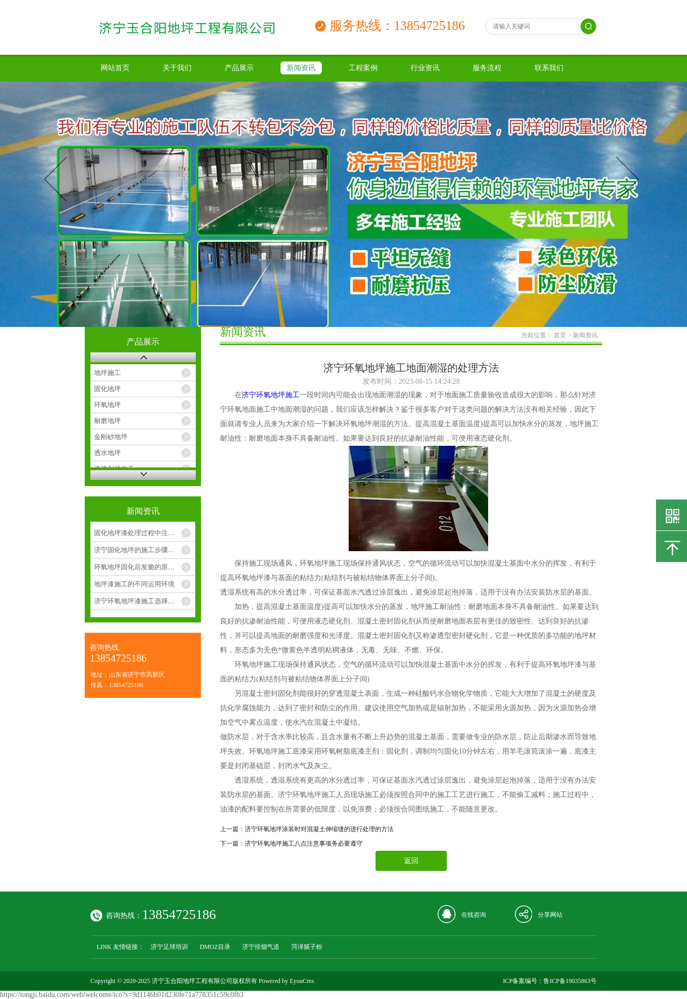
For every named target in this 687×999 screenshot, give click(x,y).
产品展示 (239, 68)
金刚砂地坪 (111, 437)
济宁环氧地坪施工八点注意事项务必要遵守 (304, 843)
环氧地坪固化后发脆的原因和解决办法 (144, 567)
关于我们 (177, 68)
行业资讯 (425, 68)
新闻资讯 (301, 68)
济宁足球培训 (169, 946)
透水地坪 (107, 453)
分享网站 (550, 914)
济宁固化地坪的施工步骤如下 (137, 550)
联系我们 (549, 68)
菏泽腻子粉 (306, 946)
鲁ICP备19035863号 (570, 981)
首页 (560, 335)
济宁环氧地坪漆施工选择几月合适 (144, 601)
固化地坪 (107, 389)
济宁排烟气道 (260, 946)
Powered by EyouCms (285, 981)
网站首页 (115, 68)
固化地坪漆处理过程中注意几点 (141, 533)
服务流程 (487, 68)
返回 (411, 861)
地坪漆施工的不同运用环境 (134, 584)
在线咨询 (473, 914)
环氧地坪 (107, 405)
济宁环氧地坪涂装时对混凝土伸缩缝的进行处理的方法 (319, 829)
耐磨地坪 (107, 421)
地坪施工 (107, 373)
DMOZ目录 (215, 946)
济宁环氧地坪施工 (271, 395)
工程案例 (363, 68)
